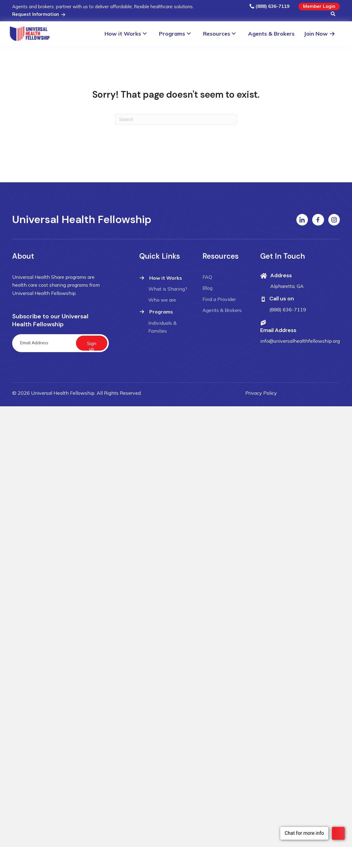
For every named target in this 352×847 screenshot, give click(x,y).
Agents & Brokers (222, 310)
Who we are (162, 300)
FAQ (207, 277)
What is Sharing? (167, 289)
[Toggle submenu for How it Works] (147, 33)
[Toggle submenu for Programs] (191, 33)
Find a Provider (219, 299)
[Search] (176, 119)
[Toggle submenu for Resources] (236, 33)
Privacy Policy (261, 393)
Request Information (39, 14)
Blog (207, 288)
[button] (333, 14)
